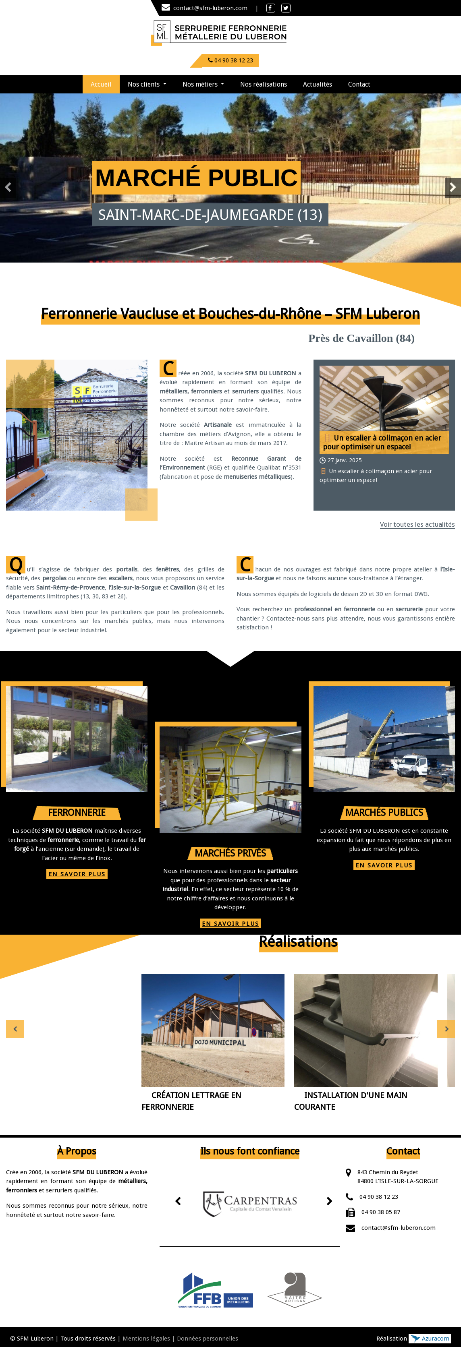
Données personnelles (207, 1338)
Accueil (105, 81)
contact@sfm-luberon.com (205, 8)
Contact (359, 84)
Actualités (317, 84)
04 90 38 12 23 (378, 1196)
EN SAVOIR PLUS (77, 874)
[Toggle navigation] (299, 33)
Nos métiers (201, 84)
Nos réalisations (263, 84)
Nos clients (144, 84)
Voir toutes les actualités (417, 524)
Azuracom (429, 1338)
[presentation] (8, 188)
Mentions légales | (149, 1338)
